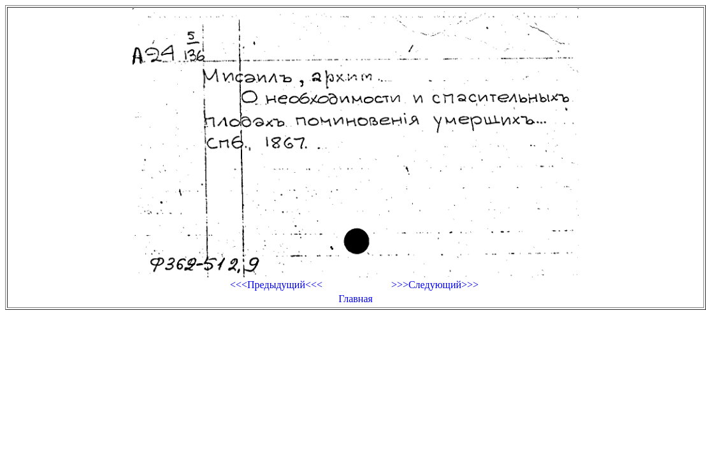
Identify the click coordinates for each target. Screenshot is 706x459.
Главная (355, 298)
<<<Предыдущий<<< (276, 284)
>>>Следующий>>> (435, 284)
